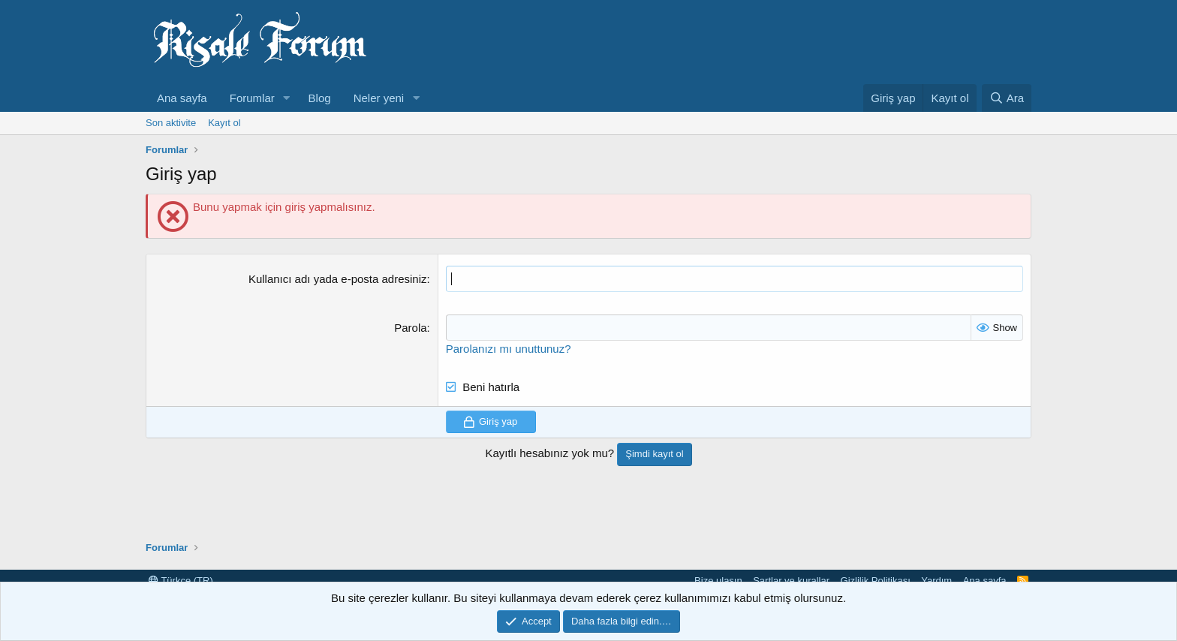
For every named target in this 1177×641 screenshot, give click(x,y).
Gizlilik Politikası (876, 580)
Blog (320, 98)
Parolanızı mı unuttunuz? (508, 348)
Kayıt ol (224, 122)
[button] (286, 98)
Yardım (936, 580)
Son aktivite (171, 122)
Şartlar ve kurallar (791, 580)
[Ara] (1006, 98)
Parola (410, 327)
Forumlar (252, 98)
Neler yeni (379, 98)
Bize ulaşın (718, 580)
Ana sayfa (182, 98)
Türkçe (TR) (181, 580)
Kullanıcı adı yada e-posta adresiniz (337, 278)
